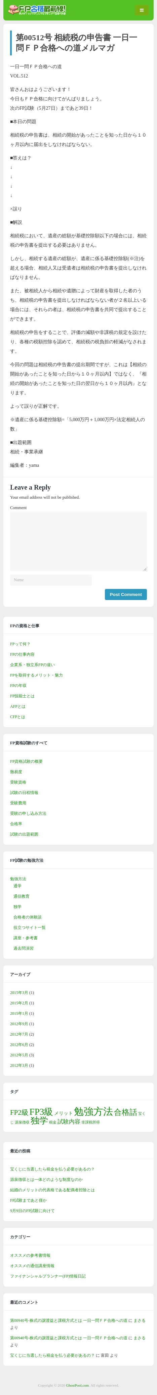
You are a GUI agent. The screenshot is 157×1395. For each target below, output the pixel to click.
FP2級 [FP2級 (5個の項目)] (19, 1112)
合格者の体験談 (27, 917)
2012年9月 (19, 1024)
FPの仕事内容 (22, 654)
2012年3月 (19, 1065)
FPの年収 (18, 685)
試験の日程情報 (24, 792)
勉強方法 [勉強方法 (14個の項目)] (93, 1111)
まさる (139, 1320)
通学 (17, 886)
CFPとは (17, 716)
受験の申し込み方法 (28, 813)
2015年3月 (19, 992)
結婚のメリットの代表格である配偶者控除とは (52, 1190)
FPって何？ (20, 644)
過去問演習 (23, 948)
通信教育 (21, 896)
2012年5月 (19, 1055)
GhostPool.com (77, 1385)
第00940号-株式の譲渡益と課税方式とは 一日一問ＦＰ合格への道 (68, 1320)
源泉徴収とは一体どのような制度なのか (46, 1179)
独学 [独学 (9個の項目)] (39, 1121)
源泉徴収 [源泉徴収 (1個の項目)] (22, 1122)
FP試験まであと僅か (28, 1200)
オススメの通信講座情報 (32, 1265)
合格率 (16, 823)
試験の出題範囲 (24, 834)
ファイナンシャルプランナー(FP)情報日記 (48, 1276)
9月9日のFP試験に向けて (32, 1210)
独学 (17, 906)
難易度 (16, 771)
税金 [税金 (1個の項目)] (52, 1122)
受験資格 (18, 782)
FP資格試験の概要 (26, 761)
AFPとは (18, 706)
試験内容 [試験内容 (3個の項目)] (68, 1121)
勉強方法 (18, 879)
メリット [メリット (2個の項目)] (63, 1113)
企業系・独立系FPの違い (32, 664)
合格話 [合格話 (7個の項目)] (125, 1112)
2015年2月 (19, 1003)
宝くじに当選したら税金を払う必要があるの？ (52, 1169)
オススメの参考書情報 (30, 1255)
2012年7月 (19, 1034)
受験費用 (18, 803)
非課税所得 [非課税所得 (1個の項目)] (90, 1122)
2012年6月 (19, 1044)
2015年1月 (19, 1013)
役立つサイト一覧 (29, 927)
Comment (18, 507)
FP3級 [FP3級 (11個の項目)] (41, 1112)
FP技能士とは (22, 696)
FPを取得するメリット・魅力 (36, 675)
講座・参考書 (25, 938)
